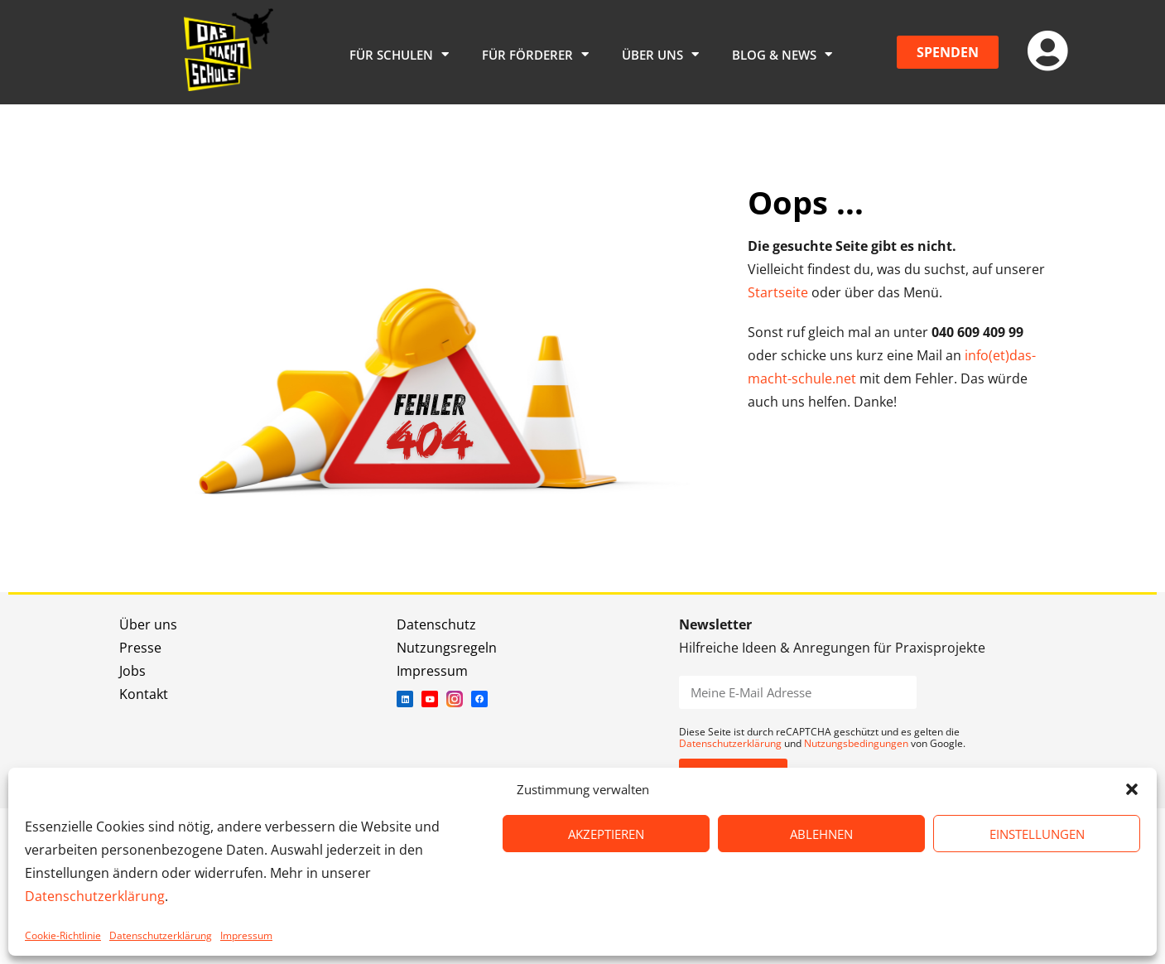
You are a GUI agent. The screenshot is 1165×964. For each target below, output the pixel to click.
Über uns (660, 54)
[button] (1132, 789)
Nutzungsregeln (447, 648)
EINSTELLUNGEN (1037, 834)
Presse (140, 648)
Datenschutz (436, 624)
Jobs (132, 671)
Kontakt (143, 694)
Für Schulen (399, 54)
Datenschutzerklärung (95, 896)
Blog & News (782, 54)
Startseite (778, 292)
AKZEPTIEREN (606, 834)
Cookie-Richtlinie (63, 935)
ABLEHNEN (821, 834)
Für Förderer (535, 54)
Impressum (246, 935)
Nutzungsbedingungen (856, 743)
